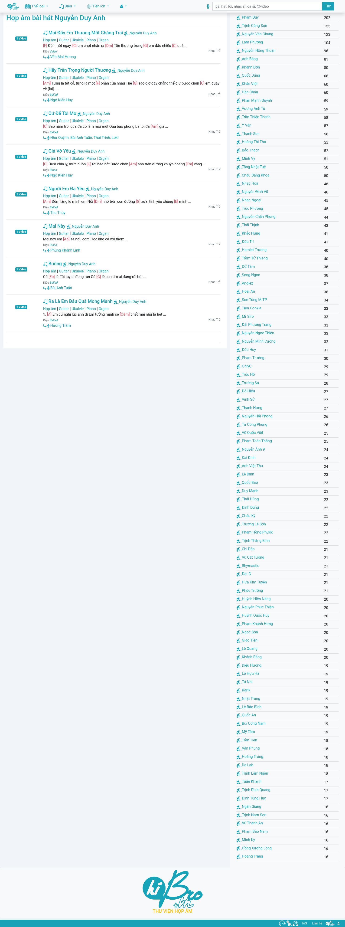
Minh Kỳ (246, 840)
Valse (53, 51)
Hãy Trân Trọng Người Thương (77, 70)
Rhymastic (248, 565)
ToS (304, 923)
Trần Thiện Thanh (253, 117)
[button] (123, 6)
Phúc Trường (250, 590)
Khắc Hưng (248, 233)
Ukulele (78, 40)
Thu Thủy (56, 212)
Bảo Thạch (248, 150)
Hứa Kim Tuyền (252, 582)
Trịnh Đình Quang (253, 790)
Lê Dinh (245, 474)
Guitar (64, 40)
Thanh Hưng (249, 408)
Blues (53, 170)
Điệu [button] (66, 6)
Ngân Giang (249, 806)
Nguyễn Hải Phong (255, 416)
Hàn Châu (247, 92)
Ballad (54, 94)
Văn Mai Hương (61, 57)
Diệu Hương (249, 665)
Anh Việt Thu (250, 466)
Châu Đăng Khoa (253, 175)
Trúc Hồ (246, 374)
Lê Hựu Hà (248, 673)
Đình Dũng (248, 507)
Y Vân (244, 125)
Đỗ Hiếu (246, 391)
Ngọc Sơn (247, 632)
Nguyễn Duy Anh (143, 33)
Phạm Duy (248, 17)
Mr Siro (245, 316)
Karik (243, 690)
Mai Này (54, 226)
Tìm (328, 6)
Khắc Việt (247, 84)
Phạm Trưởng (250, 358)
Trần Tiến (247, 740)
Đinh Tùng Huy (251, 798)
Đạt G (244, 574)
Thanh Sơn (248, 133)
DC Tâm (246, 266)
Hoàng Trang (250, 856)
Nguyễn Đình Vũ (252, 192)
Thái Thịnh (248, 225)
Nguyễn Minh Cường (256, 341)
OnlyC (244, 366)
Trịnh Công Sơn (252, 25)
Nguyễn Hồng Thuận (256, 50)
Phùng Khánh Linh (63, 250)
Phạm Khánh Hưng (255, 624)
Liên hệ (317, 923)
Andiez (245, 283)
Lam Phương (250, 42)
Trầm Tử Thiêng (252, 258)
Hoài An (246, 291)
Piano (91, 40)
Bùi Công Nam (251, 723)
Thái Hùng (248, 499)
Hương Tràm (59, 325)
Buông (52, 263)
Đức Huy (246, 349)
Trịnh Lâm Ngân (252, 773)
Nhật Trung (248, 698)
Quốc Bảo (247, 482)
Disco (53, 245)
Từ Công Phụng (252, 424)
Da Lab (245, 765)
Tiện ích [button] (96, 6)
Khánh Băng (249, 657)
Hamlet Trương (252, 250)
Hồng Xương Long (254, 848)
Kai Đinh (246, 457)
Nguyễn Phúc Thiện (255, 607)
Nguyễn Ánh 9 (251, 449)
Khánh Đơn (248, 67)
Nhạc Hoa (247, 183)
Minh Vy (246, 158)
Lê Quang (247, 648)
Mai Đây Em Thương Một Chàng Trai (83, 33)
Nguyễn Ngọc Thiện (255, 333)
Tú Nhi (245, 682)
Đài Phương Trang (254, 324)
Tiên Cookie (249, 308)
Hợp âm (49, 40)
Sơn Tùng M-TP (252, 300)
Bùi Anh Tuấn (59, 288)
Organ (104, 40)
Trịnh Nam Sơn (252, 815)
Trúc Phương (250, 208)
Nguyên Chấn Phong (256, 216)
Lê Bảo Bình (249, 707)
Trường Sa (248, 383)
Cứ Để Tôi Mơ (59, 113)
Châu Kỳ (246, 516)
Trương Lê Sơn (251, 524)
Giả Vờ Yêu (57, 151)
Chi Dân (246, 549)
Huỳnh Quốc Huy (253, 615)
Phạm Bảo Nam (252, 831)
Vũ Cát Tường (250, 557)
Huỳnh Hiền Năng (254, 599)
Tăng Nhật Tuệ (251, 167)
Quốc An (246, 715)
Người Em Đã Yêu (64, 188)
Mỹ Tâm (246, 732)
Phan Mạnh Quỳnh (254, 100)
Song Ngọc (248, 275)
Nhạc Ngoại (249, 200)
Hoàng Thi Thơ (251, 142)
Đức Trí (245, 241)
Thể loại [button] (35, 6)
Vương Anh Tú (251, 108)
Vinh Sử (246, 399)
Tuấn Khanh (249, 781)
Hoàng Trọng (250, 756)
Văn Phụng (248, 748)
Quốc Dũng (248, 75)
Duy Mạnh (247, 491)
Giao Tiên (247, 640)
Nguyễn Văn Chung (255, 34)
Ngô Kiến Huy (60, 100)
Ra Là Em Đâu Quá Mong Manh (78, 301)
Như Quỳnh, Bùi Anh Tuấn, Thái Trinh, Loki (83, 137)
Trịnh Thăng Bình (253, 540)
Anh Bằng (247, 59)
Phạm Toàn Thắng (254, 441)
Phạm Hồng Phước (255, 532)
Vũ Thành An (250, 823)
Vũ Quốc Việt (250, 432)
